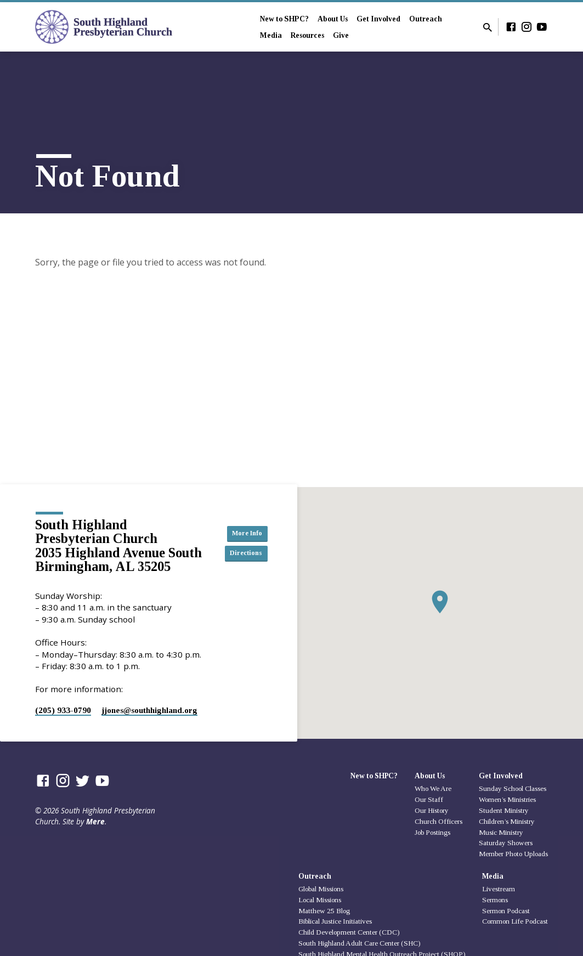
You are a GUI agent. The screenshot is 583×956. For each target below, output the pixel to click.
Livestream (498, 889)
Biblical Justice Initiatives (335, 921)
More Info (244, 532)
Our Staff (429, 799)
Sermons (495, 900)
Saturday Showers (506, 843)
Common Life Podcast (515, 921)
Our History (432, 810)
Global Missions (320, 889)
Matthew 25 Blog (324, 911)
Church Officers (438, 821)
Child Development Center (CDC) (349, 932)
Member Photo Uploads (513, 854)
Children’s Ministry (507, 821)
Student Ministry (504, 810)
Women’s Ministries (507, 799)
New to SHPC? (284, 19)
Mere (95, 821)
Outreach (425, 19)
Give (341, 35)
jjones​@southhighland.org (149, 710)
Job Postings (432, 832)
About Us (333, 19)
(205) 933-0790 (63, 710)
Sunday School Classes (512, 788)
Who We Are (433, 788)
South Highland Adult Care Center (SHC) (359, 943)
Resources (307, 35)
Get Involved (378, 19)
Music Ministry (501, 832)
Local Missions (319, 900)
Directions (244, 554)
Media (271, 35)
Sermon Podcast (506, 911)
